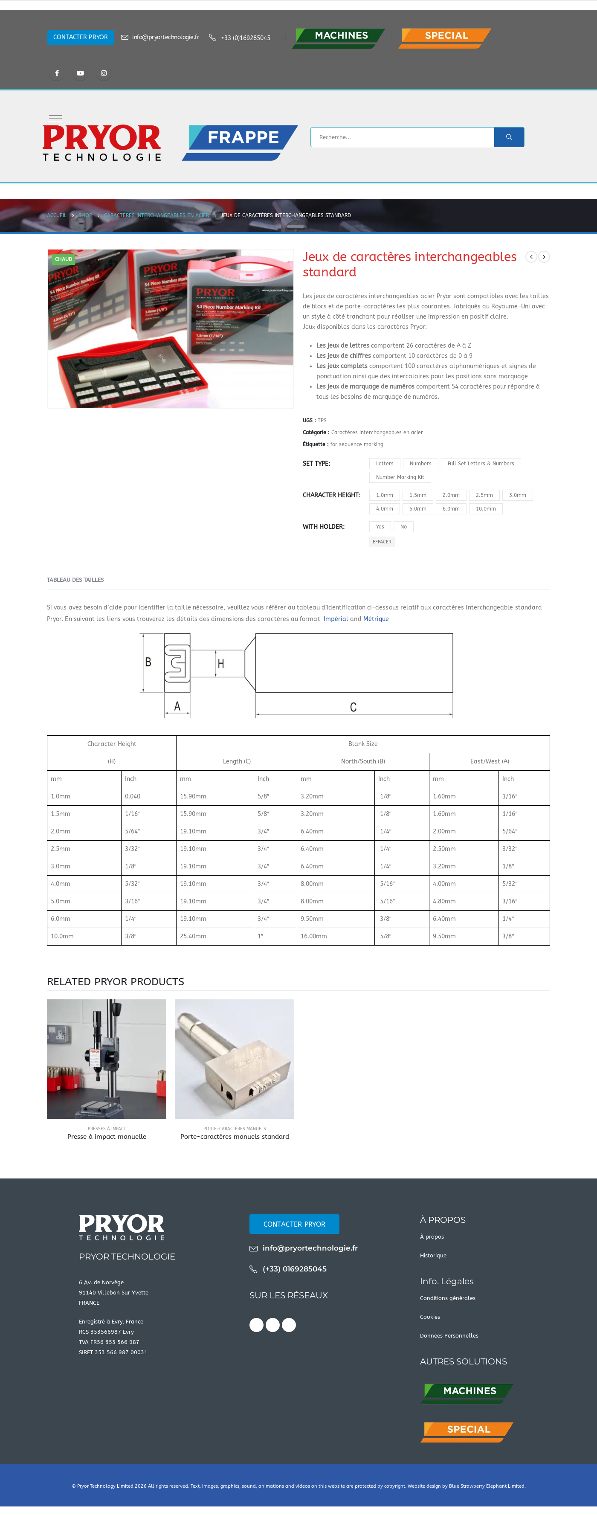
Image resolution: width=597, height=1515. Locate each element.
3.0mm (517, 495)
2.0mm (451, 495)
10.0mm (486, 509)
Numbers (421, 464)
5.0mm (417, 509)
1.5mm (417, 495)
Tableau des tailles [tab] (75, 580)
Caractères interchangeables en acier (377, 432)
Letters (385, 464)
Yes (380, 527)
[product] (106, 1059)
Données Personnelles (449, 1335)
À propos (432, 1236)
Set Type (315, 463)
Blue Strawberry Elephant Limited (487, 1486)
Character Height (330, 495)
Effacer (382, 542)
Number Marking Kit (400, 477)
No (403, 527)
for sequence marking (356, 444)
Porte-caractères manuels (234, 1129)
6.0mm (451, 509)
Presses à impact (107, 1129)
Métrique (376, 619)
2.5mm (484, 495)
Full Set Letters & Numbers (481, 464)
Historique (433, 1255)
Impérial (335, 619)
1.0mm (384, 495)
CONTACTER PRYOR (80, 37)
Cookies (430, 1317)
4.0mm (384, 509)
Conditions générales (447, 1298)
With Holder (323, 527)
